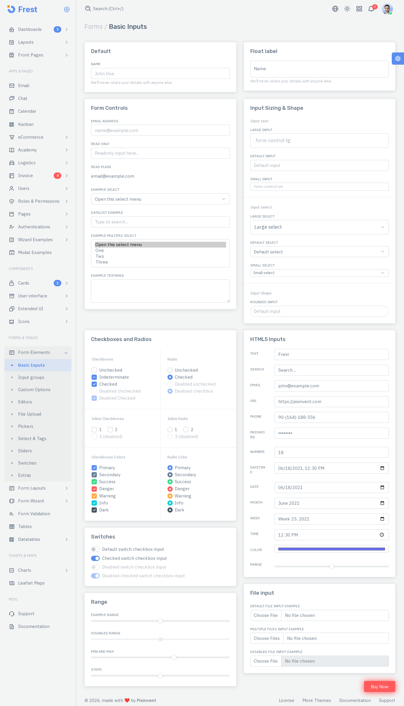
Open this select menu (160, 245)
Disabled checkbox (194, 391)
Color (256, 550)
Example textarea (107, 275)
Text (254, 353)
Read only (100, 144)
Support (387, 700)
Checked (108, 384)
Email (255, 385)
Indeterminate (114, 377)
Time (254, 534)
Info (103, 503)
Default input (263, 156)
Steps (96, 669)
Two (160, 256)
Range (256, 564)
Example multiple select (114, 235)
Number (257, 451)
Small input (261, 179)
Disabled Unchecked (120, 391)
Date (254, 486)
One (160, 250)
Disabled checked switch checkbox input (143, 575)
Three (160, 262)
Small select (262, 265)
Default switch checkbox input (133, 549)
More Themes (316, 700)
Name (96, 64)
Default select (264, 242)
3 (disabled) (111, 436)
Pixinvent (146, 700)
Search (257, 369)
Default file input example (275, 606)
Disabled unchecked (195, 384)
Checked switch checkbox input (134, 558)
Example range (105, 615)
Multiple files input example (277, 629)
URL (253, 400)
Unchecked (110, 370)
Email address (104, 121)
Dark (104, 510)
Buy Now (380, 686)
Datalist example (107, 212)
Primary (107, 467)
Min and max (102, 651)
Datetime (257, 469)
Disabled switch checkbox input (134, 567)
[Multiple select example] (160, 253)
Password (257, 434)
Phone (256, 416)
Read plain (101, 167)
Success (107, 481)
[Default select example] (160, 198)
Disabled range (105, 633)
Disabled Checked (117, 398)
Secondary (109, 474)
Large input (261, 130)
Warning (107, 496)
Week (255, 518)
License (286, 700)
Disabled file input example (276, 651)
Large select (262, 216)
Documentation (355, 700)
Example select (105, 189)
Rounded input (264, 302)
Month (256, 502)
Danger (106, 488)
